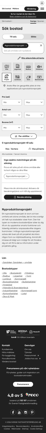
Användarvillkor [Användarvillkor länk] (37, 426)
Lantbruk (7, 279)
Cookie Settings (36, 429)
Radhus (6, 276)
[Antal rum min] (12, 115)
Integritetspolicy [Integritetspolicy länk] (8, 426)
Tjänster (28, 352)
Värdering (31, 9)
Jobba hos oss (31, 358)
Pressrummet (30, 355)
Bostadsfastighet (10, 282)
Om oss (28, 349)
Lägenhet (18, 276)
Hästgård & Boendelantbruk (15, 288)
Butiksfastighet (29, 282)
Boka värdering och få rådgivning (23, 16)
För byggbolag (8, 355)
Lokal (24, 293)
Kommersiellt (20, 279)
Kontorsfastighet (10, 293)
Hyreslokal (7, 285)
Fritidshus (29, 273)
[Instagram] (25, 412)
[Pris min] (12, 102)
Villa (5, 273)
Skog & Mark (8, 296)
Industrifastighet (10, 290)
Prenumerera (23, 384)
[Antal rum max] (34, 115)
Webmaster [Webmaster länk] (16, 429)
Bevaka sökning (23, 196)
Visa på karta (38, 149)
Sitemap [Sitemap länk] (25, 429)
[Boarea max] (34, 128)
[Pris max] (34, 102)
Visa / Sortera (11, 149)
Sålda (33, 37)
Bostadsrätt (16, 273)
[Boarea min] (12, 128)
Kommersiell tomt (29, 290)
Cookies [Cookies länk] (7, 429)
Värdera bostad (9, 361)
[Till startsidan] (18, 3)
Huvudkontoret (8, 358)
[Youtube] (19, 412)
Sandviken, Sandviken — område (17, 262)
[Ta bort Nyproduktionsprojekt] (26, 176)
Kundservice (7, 349)
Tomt (28, 276)
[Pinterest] (32, 412)
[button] (42, 8)
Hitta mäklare (8, 352)
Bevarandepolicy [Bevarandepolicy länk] (23, 426)
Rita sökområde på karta (32, 58)
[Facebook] (13, 412)
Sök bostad (6, 9)
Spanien (41, 21)
